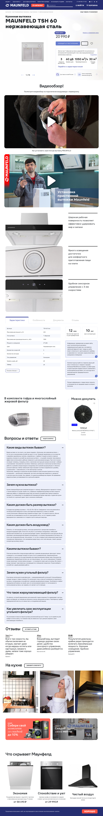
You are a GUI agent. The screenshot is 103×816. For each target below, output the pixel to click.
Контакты (69, 1)
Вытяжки (33, 12)
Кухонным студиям (57, 1)
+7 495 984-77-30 (82, 1)
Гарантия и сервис (43, 1)
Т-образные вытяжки (45, 12)
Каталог (8, 12)
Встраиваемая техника (21, 12)
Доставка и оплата (29, 1)
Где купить (16, 1)
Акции (7, 1)
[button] (33, 75)
